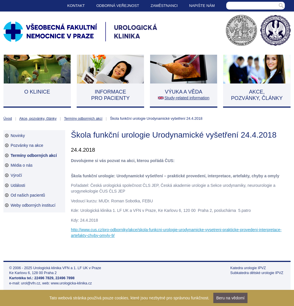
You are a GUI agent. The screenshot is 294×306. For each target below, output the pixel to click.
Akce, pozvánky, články (38, 119)
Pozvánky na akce (27, 145)
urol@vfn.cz (30, 283)
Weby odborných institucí (33, 205)
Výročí (16, 175)
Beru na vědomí (230, 298)
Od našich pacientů (28, 195)
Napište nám (202, 5)
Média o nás (21, 165)
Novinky (18, 135)
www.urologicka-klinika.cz (71, 283)
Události (18, 185)
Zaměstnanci (164, 5)
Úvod (7, 119)
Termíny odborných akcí (83, 119)
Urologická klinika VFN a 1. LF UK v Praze (67, 268)
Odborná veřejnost (117, 5)
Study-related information (187, 98)
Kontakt (76, 5)
